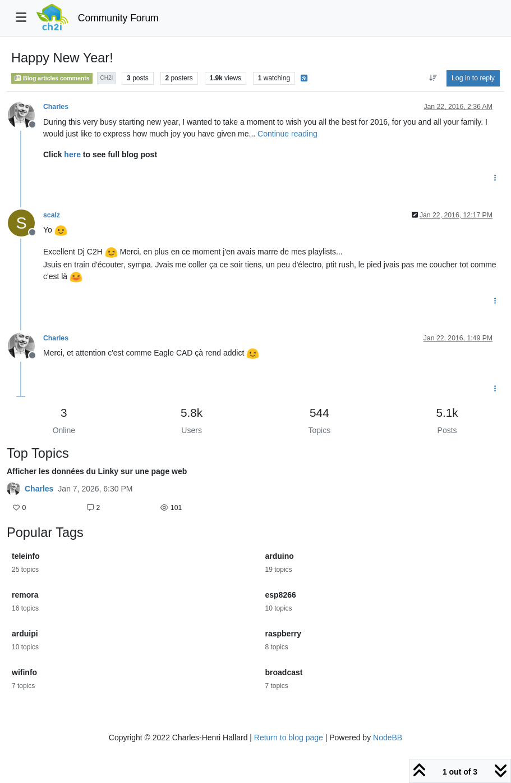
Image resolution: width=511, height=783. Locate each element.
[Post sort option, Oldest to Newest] (432, 78)
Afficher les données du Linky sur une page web (97, 471)
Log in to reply (473, 78)
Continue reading (287, 133)
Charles (55, 107)
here (72, 154)
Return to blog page (288, 737)
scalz (51, 215)
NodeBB (387, 737)
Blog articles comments (52, 78)
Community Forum (118, 18)
